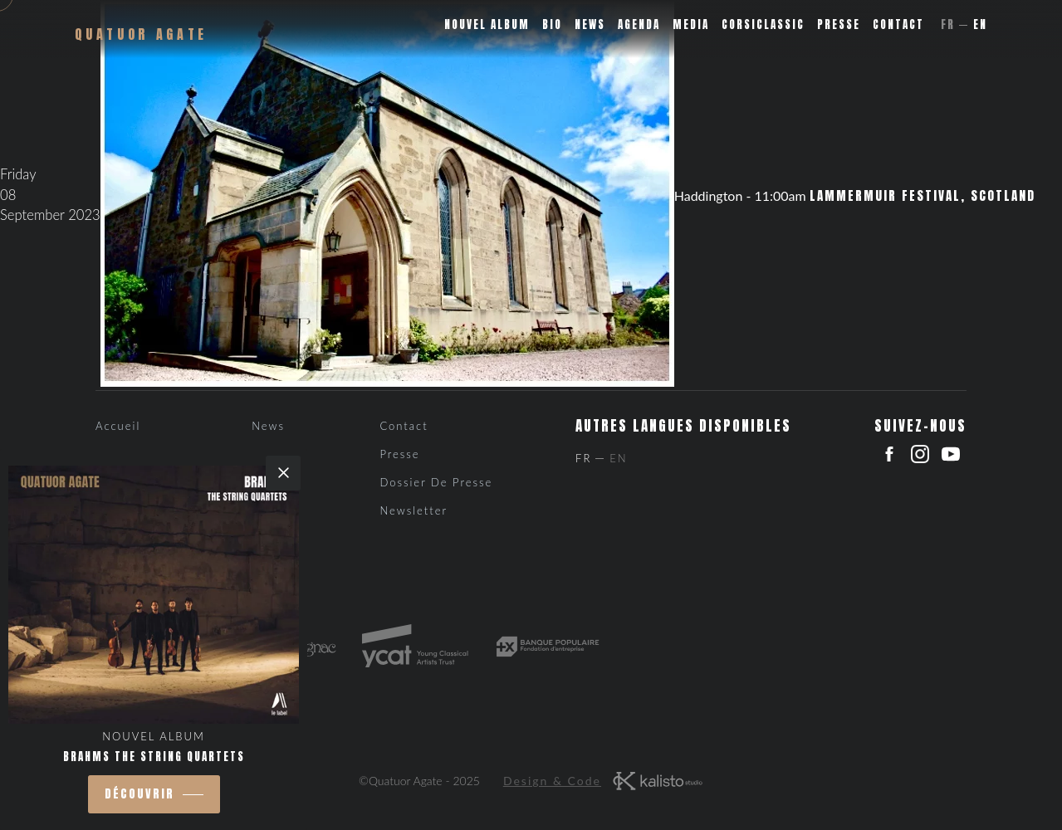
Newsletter (413, 510)
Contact (898, 24)
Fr (948, 24)
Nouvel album (487, 24)
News (590, 24)
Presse (838, 24)
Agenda (639, 24)
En (980, 24)
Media (691, 24)
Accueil (117, 425)
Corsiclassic (763, 24)
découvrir (139, 794)
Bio (552, 24)
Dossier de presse (435, 482)
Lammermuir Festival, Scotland (922, 196)
